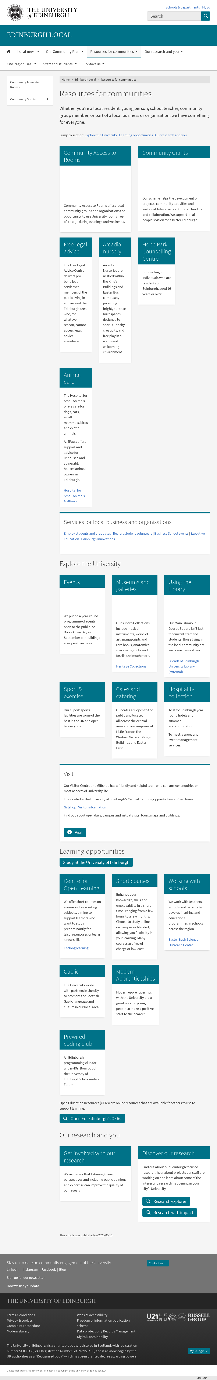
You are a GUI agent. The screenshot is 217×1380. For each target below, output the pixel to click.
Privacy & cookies (20, 1320)
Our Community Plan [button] (63, 51)
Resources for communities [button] (112, 51)
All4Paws (70, 501)
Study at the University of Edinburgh (96, 862)
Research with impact (169, 1212)
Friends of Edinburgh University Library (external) (183, 666)
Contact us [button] (92, 64)
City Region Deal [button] (20, 64)
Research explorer (166, 1201)
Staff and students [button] (58, 64)
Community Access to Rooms (24, 84)
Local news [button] (26, 51)
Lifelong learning (76, 948)
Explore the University (101, 135)
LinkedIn (13, 1269)
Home (66, 79)
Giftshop (70, 807)
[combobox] (174, 16)
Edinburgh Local (85, 79)
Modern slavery (18, 1331)
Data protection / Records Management (106, 1331)
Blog (62, 1269)
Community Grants (23, 99)
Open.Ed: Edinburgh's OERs (92, 1118)
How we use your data (23, 1285)
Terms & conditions (21, 1315)
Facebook (49, 1269)
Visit (75, 832)
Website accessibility (92, 1315)
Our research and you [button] (162, 51)
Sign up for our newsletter (26, 1277)
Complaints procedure (23, 1325)
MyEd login (199, 1351)
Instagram (30, 1269)
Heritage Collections (131, 666)
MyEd (206, 7)
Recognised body (49, 1356)
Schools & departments (183, 7)
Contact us (158, 1263)
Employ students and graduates (87, 533)
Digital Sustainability (92, 1336)
